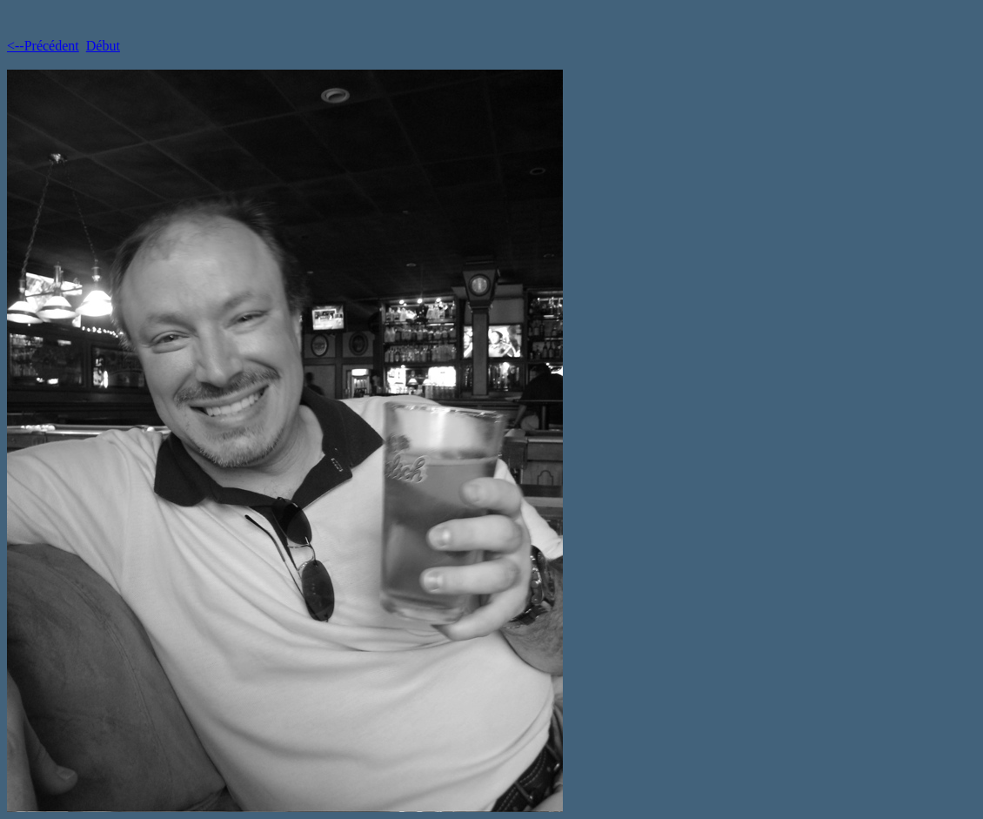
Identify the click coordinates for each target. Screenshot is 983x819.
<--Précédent (43, 45)
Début (103, 45)
